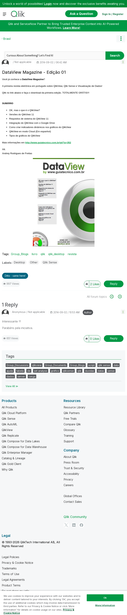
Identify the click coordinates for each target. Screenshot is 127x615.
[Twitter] (66, 525)
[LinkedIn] (73, 525)
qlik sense (104, 365)
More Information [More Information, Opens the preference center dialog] (105, 605)
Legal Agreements (13, 579)
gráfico (55, 370)
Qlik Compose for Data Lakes (21, 441)
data (116, 365)
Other (34, 262)
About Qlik (70, 457)
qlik (43, 254)
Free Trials (70, 418)
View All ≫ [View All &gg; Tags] (12, 386)
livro (34, 254)
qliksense (68, 370)
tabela (20, 370)
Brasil (7, 38)
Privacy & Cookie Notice (17, 562)
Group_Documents (55, 365)
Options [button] (120, 38)
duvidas (89, 370)
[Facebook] (81, 525)
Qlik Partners (72, 413)
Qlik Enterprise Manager (17, 452)
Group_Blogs (19, 254)
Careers (68, 485)
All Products (9, 407)
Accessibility (71, 474)
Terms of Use (10, 574)
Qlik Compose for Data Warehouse (24, 447)
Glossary (69, 430)
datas (101, 370)
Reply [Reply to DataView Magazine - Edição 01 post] (113, 283)
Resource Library (74, 407)
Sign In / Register (112, 14)
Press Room (71, 462)
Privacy (68, 479)
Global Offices (73, 496)
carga (32, 376)
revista (72, 254)
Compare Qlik (72, 424)
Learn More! (71, 28)
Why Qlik (7, 469)
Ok (105, 597)
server (21, 376)
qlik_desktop (56, 254)
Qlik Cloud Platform (14, 413)
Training (68, 435)
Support (69, 441)
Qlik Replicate (10, 435)
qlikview (37, 365)
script (91, 365)
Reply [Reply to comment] (113, 338)
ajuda (10, 370)
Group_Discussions (17, 365)
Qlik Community (75, 517)
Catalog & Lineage (13, 458)
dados (10, 376)
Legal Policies (10, 557)
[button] (123, 62)
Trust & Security (74, 468)
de (28, 370)
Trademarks (9, 568)
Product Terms (11, 585)
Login (48, 3)
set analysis (40, 370)
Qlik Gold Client (11, 464)
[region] (63, 602)
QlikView (7, 430)
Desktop (19, 262)
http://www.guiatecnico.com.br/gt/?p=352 (48, 142)
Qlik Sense (50, 262)
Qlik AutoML (9, 424)
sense (111, 370)
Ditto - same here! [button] (15, 275)
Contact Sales (73, 501)
